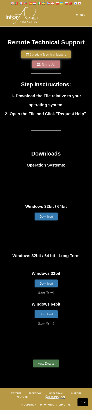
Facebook (35, 393)
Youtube (22, 397)
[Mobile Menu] (81, 15)
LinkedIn (75, 393)
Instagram (56, 393)
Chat (83, 402)
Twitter (16, 393)
